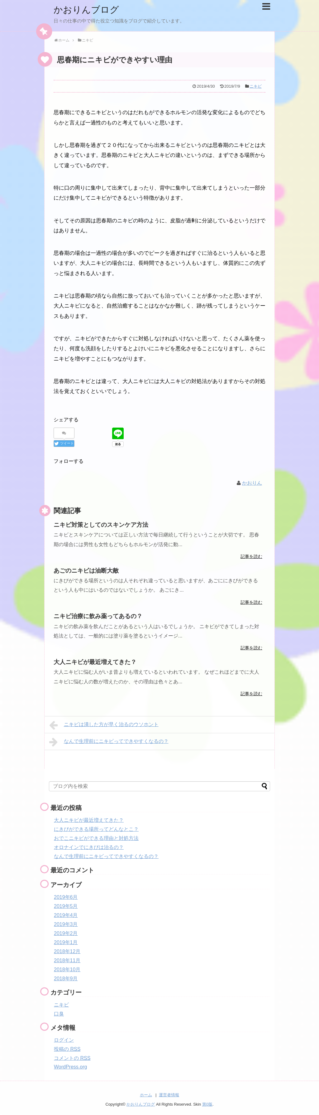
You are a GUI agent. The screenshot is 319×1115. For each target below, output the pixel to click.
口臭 (59, 1013)
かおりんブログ (87, 9)
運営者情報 (169, 1095)
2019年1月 (66, 942)
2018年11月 (67, 960)
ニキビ (256, 86)
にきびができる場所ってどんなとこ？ (96, 828)
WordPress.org (70, 1066)
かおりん (252, 483)
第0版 (207, 1104)
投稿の (67, 1048)
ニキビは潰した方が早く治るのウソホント (104, 725)
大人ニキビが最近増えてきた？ (89, 819)
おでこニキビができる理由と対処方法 (96, 838)
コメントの (72, 1057)
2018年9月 (66, 978)
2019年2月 (66, 933)
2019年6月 (66, 896)
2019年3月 (66, 924)
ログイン (64, 1039)
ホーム (146, 1095)
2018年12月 (67, 951)
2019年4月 (66, 915)
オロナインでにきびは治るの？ (89, 847)
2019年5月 (66, 906)
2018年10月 (67, 969)
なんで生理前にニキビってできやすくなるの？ (109, 742)
